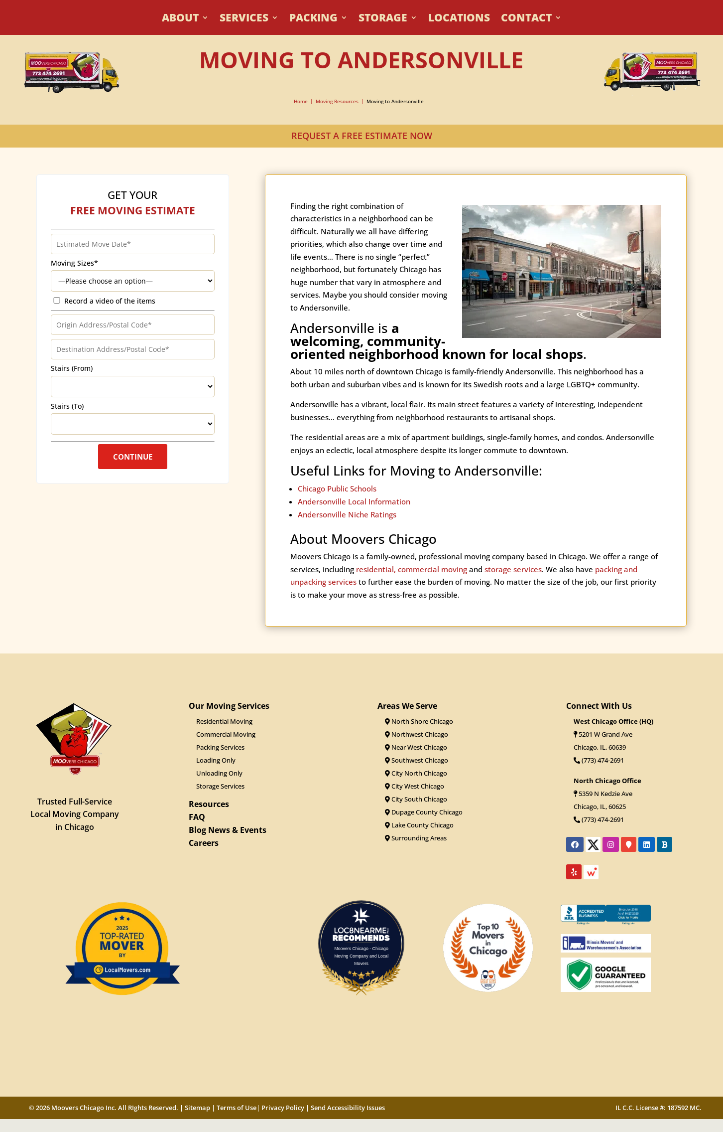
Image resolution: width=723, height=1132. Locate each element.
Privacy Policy (282, 1107)
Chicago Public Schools (337, 500)
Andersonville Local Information (354, 513)
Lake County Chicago (419, 824)
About (180, 19)
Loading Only (216, 760)
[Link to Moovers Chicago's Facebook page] (575, 844)
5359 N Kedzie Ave (605, 793)
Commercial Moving (225, 734)
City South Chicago (416, 799)
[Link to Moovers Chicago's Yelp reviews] (574, 871)
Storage (383, 19)
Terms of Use (236, 1107)
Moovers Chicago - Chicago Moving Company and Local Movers (361, 956)
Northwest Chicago (416, 734)
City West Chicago (414, 786)
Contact (526, 19)
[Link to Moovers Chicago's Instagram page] (610, 844)
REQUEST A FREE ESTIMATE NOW (361, 136)
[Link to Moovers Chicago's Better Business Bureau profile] (664, 844)
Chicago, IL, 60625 (600, 806)
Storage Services (220, 786)
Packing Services (220, 747)
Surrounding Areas (416, 837)
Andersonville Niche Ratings (347, 526)
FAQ (197, 816)
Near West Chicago (416, 747)
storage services (513, 581)
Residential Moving (224, 721)
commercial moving (432, 581)
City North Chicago (416, 773)
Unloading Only (219, 773)
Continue (132, 465)
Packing (313, 19)
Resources (209, 804)
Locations (459, 19)
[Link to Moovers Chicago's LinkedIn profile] (646, 844)
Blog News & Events (227, 829)
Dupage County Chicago (424, 812)
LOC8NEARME (364, 930)
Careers (204, 842)
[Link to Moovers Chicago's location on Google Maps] (628, 844)
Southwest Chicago (416, 760)
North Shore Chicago (419, 721)
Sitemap (197, 1107)
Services (244, 19)
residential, (376, 581)
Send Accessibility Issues (348, 1107)
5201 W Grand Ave (605, 734)
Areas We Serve (407, 705)
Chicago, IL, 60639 (600, 747)
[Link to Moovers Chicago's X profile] (593, 848)
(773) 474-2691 (599, 760)
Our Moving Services (229, 705)
